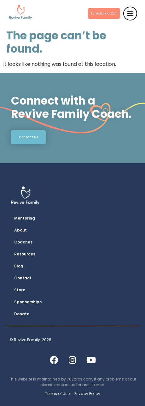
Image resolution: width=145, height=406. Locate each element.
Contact (23, 278)
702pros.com (79, 379)
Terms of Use (57, 393)
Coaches (23, 242)
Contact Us (28, 137)
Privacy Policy (87, 393)
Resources (24, 254)
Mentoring (24, 218)
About (20, 230)
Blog (18, 266)
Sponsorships (28, 302)
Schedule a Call (104, 13)
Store (19, 290)
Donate (21, 314)
